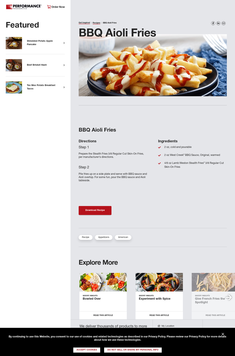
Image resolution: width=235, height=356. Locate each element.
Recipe (85, 237)
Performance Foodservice (24, 7)
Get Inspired (179, 7)
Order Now (56, 7)
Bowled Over (92, 299)
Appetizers (103, 237)
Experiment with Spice (154, 299)
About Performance (87, 7)
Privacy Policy (156, 337)
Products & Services (121, 7)
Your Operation (153, 7)
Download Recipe (95, 210)
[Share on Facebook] (213, 23)
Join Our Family (207, 7)
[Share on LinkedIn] (218, 23)
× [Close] (222, 334)
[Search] (228, 7)
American (123, 237)
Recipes (96, 23)
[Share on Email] (224, 23)
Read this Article (103, 315)
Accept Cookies (87, 350)
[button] (229, 297)
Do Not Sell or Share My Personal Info (132, 350)
